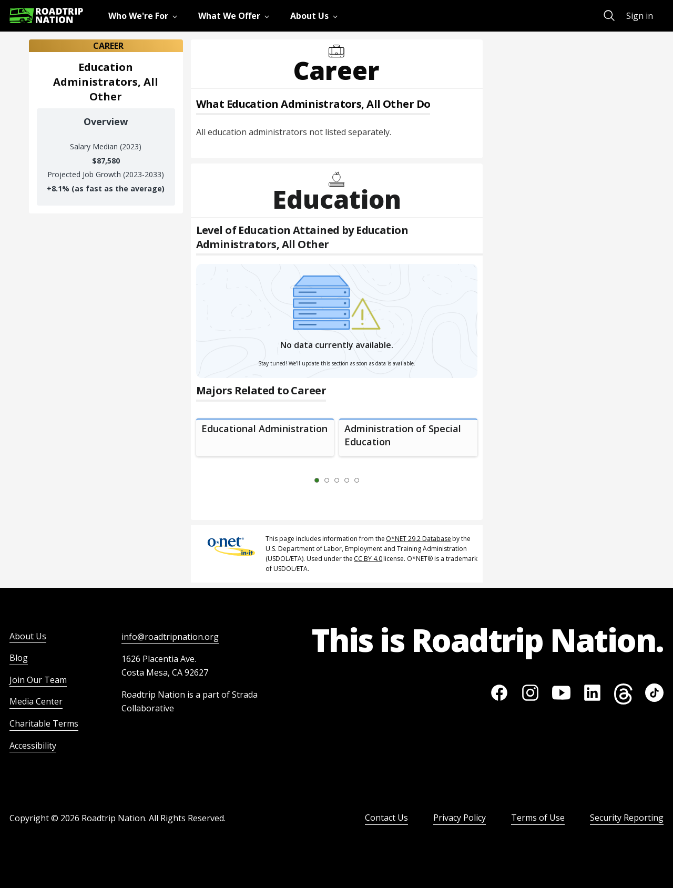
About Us (27, 636)
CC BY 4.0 (368, 558)
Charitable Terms (43, 723)
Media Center (36, 701)
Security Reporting (627, 817)
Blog (18, 658)
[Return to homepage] (46, 15)
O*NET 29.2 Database (418, 538)
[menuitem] (144, 16)
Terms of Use (538, 817)
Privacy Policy (459, 817)
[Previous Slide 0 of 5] (301, 480)
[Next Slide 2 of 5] (372, 480)
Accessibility (32, 745)
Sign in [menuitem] (639, 16)
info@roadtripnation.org (170, 636)
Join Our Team (38, 680)
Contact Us (386, 817)
